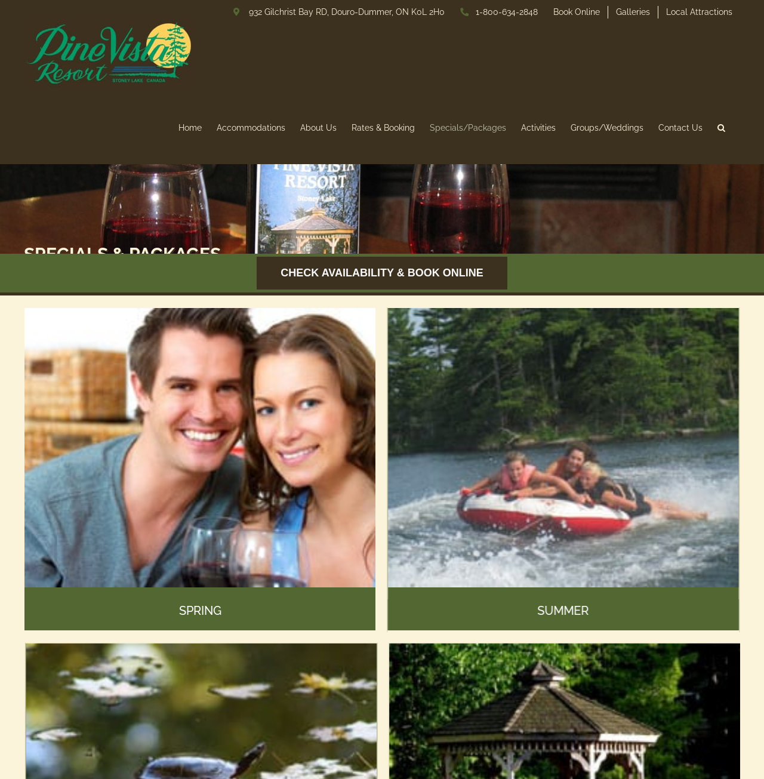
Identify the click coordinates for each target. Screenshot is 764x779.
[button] (721, 127)
